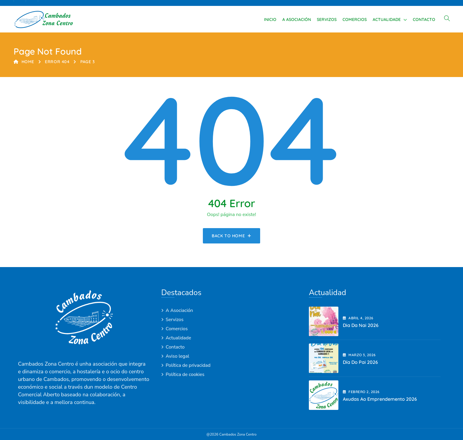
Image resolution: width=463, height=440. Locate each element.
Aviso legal (177, 356)
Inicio (270, 19)
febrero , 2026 (361, 392)
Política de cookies (185, 374)
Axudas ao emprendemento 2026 (380, 399)
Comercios (355, 19)
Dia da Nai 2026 (361, 325)
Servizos (327, 19)
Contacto (424, 19)
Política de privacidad (188, 365)
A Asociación (296, 19)
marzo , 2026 (359, 355)
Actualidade (387, 19)
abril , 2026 (358, 318)
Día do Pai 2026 (360, 362)
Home (24, 61)
